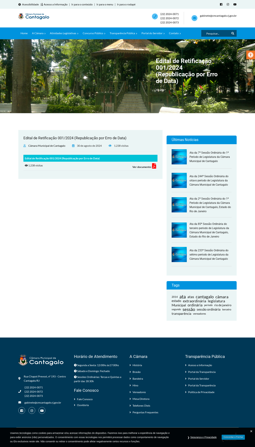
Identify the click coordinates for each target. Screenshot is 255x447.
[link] (250, 55)
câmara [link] (221, 296)
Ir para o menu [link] (104, 4)
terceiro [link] (226, 309)
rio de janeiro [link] (222, 305)
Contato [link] (175, 33)
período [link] (208, 304)
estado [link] (176, 300)
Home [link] (24, 33)
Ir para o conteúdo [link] (82, 4)
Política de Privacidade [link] (199, 391)
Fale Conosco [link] (83, 399)
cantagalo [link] (205, 296)
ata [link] (182, 296)
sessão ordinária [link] (208, 309)
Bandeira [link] (136, 378)
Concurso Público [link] (94, 33)
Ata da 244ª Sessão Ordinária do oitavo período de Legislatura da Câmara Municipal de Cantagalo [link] (208, 180)
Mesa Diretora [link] (139, 398)
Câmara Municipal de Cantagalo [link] (46, 145)
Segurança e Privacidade (203, 438)
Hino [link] (134, 385)
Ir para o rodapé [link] (126, 4)
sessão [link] (189, 309)
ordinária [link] (195, 305)
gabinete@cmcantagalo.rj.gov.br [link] (218, 15)
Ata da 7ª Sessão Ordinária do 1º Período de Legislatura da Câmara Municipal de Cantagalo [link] (209, 157)
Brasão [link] (135, 371)
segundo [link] (176, 309)
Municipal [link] (179, 305)
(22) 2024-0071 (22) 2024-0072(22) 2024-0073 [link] (169, 18)
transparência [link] (181, 313)
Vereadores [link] (138, 391)
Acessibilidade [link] (29, 4)
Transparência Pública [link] (123, 33)
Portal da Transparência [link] (200, 371)
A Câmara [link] (38, 33)
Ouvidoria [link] (81, 404)
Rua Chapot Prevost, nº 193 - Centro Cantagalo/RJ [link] (42, 378)
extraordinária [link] (194, 301)
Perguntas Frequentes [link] (144, 412)
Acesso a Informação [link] (55, 4)
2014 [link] (175, 296)
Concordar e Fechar (233, 438)
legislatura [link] (216, 301)
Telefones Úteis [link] (140, 405)
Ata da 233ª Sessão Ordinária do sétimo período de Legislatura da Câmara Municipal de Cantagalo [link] (208, 254)
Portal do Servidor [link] (153, 33)
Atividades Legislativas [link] (64, 33)
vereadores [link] (199, 313)
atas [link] (190, 296)
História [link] (136, 364)
